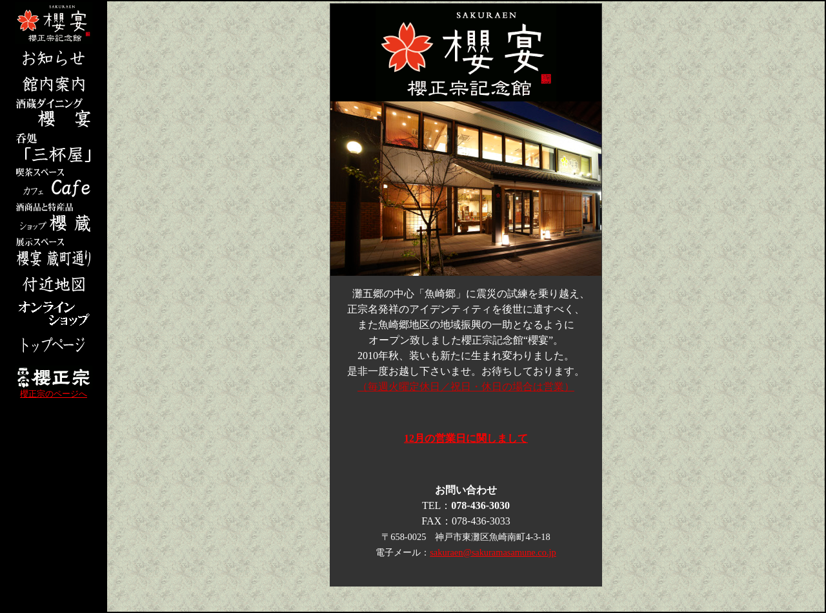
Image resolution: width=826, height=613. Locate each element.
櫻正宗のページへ (53, 390)
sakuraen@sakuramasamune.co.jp (493, 552)
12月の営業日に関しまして (466, 438)
